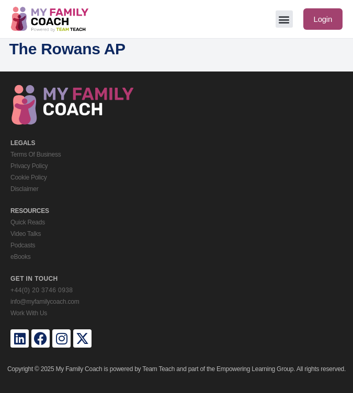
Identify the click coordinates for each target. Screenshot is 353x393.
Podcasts (22, 245)
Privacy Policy (29, 166)
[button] (284, 19)
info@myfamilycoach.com (44, 301)
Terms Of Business (35, 154)
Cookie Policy (28, 177)
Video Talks (25, 233)
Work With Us (28, 313)
